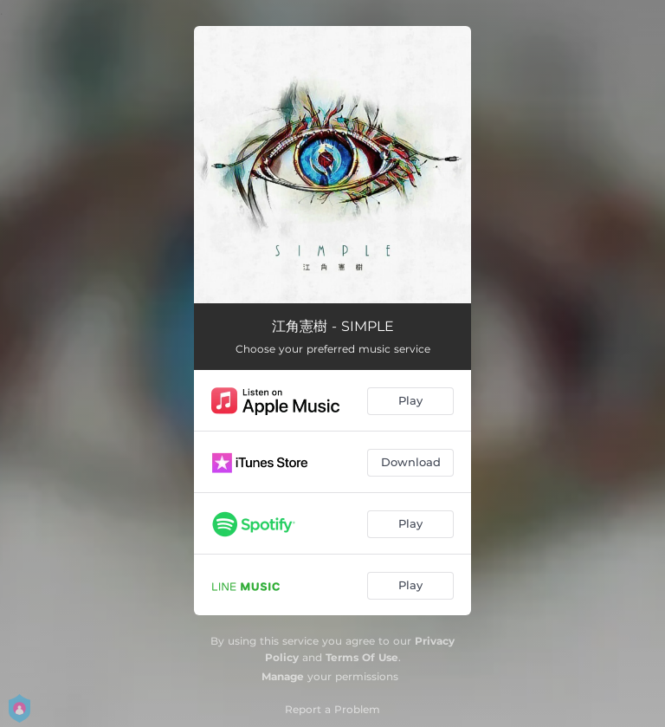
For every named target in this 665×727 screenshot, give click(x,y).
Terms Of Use (362, 657)
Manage (282, 676)
